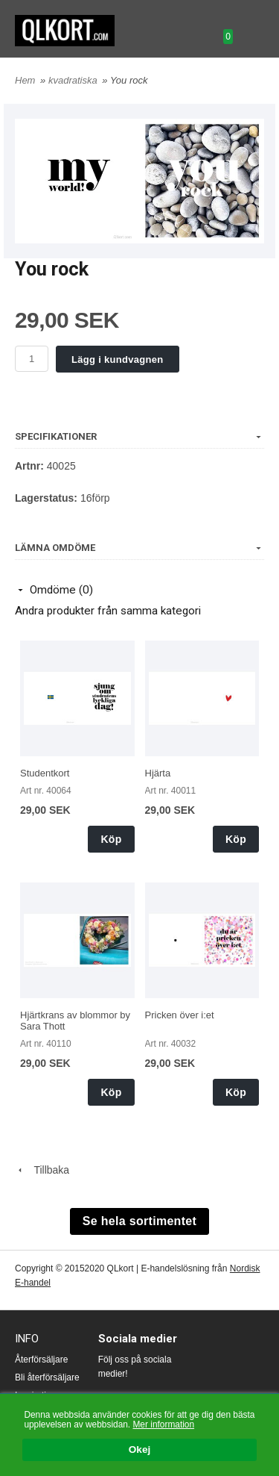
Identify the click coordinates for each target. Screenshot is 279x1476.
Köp (110, 839)
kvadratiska (74, 80)
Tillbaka (42, 1170)
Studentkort (45, 773)
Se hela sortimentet (139, 1221)
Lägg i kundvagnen (117, 359)
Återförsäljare (41, 1359)
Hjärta (158, 773)
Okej (139, 1450)
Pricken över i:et (179, 1015)
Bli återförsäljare (47, 1377)
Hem (25, 80)
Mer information (163, 1424)
